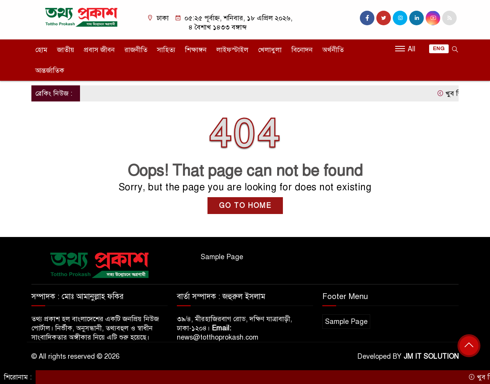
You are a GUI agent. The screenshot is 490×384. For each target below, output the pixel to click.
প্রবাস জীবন (99, 50)
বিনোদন (302, 50)
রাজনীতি (135, 50)
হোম (41, 50)
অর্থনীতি (333, 50)
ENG (439, 49)
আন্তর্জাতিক (49, 70)
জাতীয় (65, 50)
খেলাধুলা (270, 50)
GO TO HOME (245, 205)
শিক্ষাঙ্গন (196, 50)
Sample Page (222, 257)
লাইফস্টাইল (232, 50)
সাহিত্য (166, 50)
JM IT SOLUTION (431, 356)
